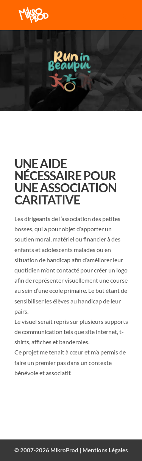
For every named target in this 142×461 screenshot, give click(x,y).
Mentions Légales (105, 450)
